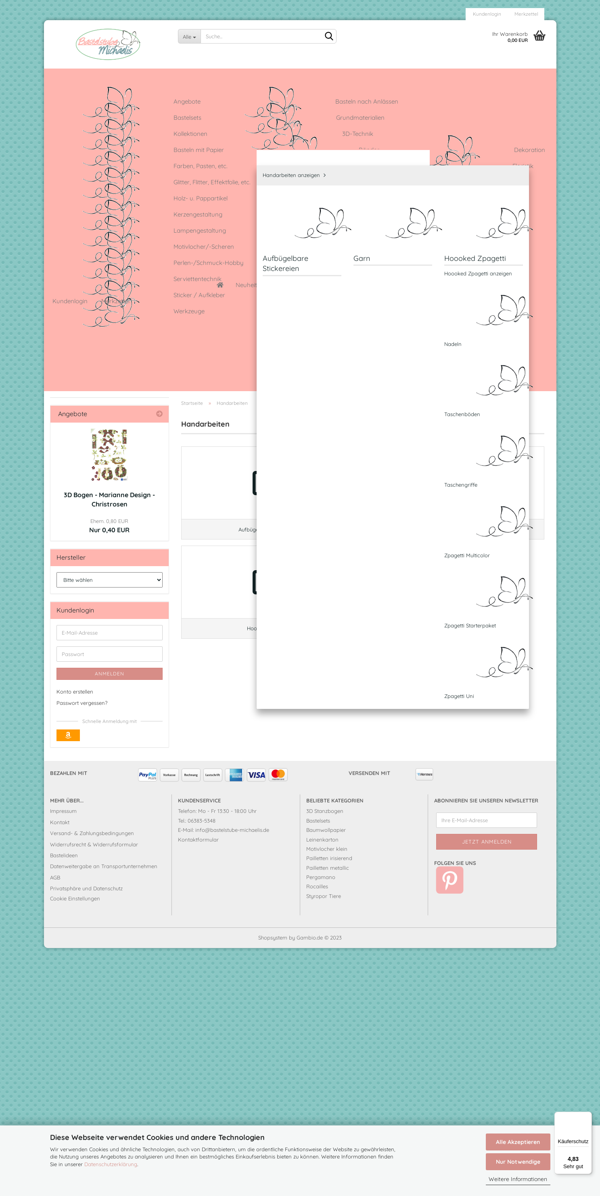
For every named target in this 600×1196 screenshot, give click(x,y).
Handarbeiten (83, 334)
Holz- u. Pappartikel (91, 397)
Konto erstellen (74, 939)
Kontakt (59, 1070)
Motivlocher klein (326, 1096)
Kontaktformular (198, 1087)
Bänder (74, 231)
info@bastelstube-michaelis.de (232, 1078)
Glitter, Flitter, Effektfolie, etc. (102, 317)
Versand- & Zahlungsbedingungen (92, 1081)
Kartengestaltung (88, 414)
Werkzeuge (79, 636)
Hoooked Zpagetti (92, 382)
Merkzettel (525, 14)
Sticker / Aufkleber (90, 602)
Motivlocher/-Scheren (94, 500)
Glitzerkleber (296, 75)
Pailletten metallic (327, 1115)
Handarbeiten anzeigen (91, 348)
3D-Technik (79, 197)
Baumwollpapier (326, 1078)
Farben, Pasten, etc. (91, 265)
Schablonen (80, 551)
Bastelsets (78, 146)
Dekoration (79, 248)
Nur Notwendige (518, 1161)
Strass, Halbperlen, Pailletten (103, 619)
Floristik (74, 300)
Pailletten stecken (88, 517)
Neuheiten (84, 75)
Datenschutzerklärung (110, 1164)
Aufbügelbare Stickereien (101, 359)
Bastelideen (165, 75)
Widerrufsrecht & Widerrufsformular (94, 1092)
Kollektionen (81, 180)
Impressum (63, 1059)
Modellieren (80, 482)
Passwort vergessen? (81, 951)
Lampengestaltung (90, 465)
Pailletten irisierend (329, 1106)
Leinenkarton (343, 75)
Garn (76, 371)
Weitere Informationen (518, 1179)
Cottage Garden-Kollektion (230, 75)
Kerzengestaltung (88, 431)
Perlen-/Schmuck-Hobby (99, 534)
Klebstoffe (78, 448)
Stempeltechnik (85, 585)
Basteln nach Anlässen (95, 128)
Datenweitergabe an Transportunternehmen (103, 1114)
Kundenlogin (486, 14)
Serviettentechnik (88, 568)
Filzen (72, 282)
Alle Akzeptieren (518, 1142)
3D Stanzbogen (324, 1059)
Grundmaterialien (88, 163)
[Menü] (587, 1116)
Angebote (123, 75)
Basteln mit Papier (89, 214)
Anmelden (109, 921)
